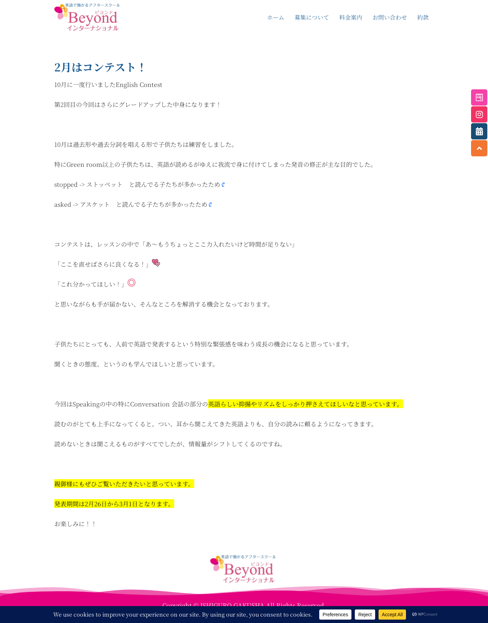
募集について (311, 17)
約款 (423, 17)
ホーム (275, 17)
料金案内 (350, 17)
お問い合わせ (389, 17)
